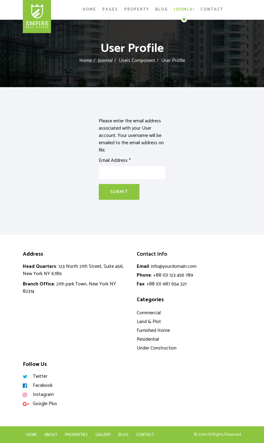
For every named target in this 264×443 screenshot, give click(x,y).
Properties (76, 435)
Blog (161, 9)
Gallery (103, 435)
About (50, 435)
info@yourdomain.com (174, 266)
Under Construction (157, 348)
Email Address (115, 160)
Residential (148, 339)
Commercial (149, 313)
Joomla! (184, 9)
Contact (212, 9)
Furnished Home (153, 330)
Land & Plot (149, 322)
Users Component (137, 60)
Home (89, 9)
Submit (119, 192)
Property (136, 9)
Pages (110, 9)
